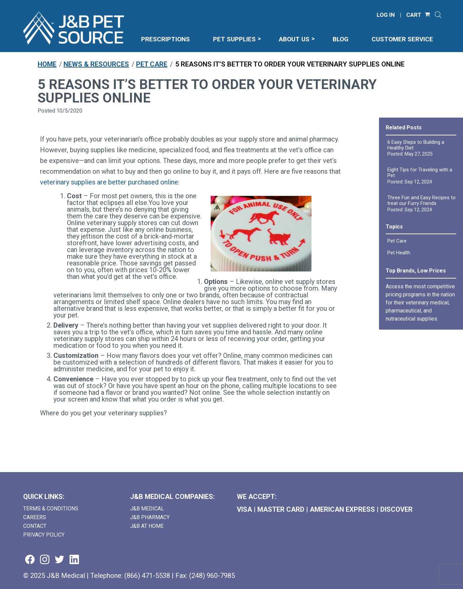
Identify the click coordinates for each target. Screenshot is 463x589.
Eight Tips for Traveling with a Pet (419, 172)
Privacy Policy (44, 535)
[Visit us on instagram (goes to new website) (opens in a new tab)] (44, 559)
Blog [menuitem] (340, 39)
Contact (34, 526)
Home (47, 64)
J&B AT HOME (147, 526)
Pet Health (398, 253)
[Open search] (438, 14)
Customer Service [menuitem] (402, 39)
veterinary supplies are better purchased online (109, 182)
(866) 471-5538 (147, 576)
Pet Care (151, 64)
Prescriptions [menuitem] (165, 39)
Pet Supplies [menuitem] (234, 39)
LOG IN (386, 15)
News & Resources (96, 64)
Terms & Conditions (50, 508)
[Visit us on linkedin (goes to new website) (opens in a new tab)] (74, 559)
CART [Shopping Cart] (413, 15)
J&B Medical (147, 508)
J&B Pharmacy (150, 517)
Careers (34, 517)
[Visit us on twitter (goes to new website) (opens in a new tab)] (59, 559)
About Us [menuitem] (294, 39)
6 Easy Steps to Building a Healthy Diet (415, 145)
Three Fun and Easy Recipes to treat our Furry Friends (421, 200)
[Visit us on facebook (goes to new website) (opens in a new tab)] (30, 559)
